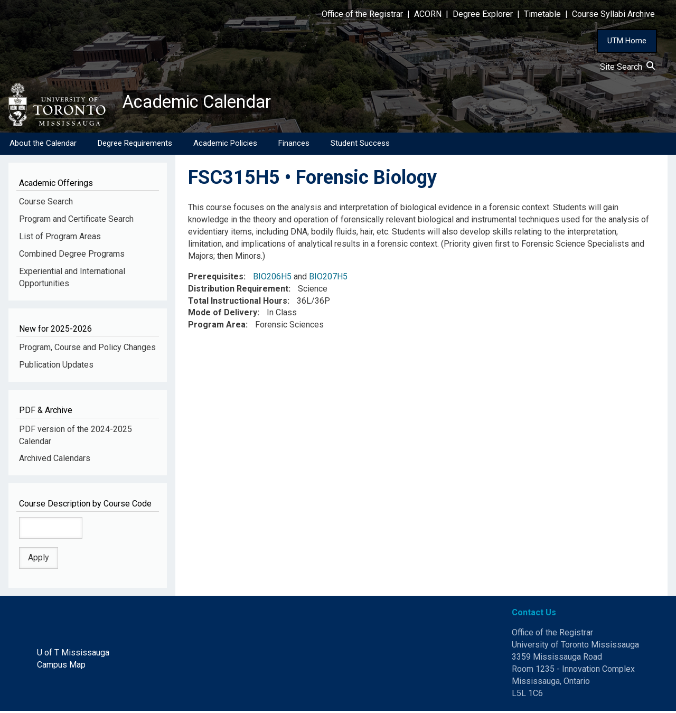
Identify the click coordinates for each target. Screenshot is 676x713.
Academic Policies (225, 145)
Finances (293, 145)
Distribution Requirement (238, 291)
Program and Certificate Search (76, 221)
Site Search (627, 67)
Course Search (46, 204)
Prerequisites (215, 279)
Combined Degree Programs (72, 256)
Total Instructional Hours (237, 302)
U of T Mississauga (73, 655)
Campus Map (61, 667)
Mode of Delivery (222, 314)
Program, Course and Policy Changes (87, 349)
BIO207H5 (328, 279)
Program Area (217, 327)
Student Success (360, 145)
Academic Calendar (205, 103)
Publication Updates (56, 367)
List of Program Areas (60, 238)
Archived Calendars (54, 460)
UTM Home (626, 40)
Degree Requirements (135, 145)
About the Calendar (43, 145)
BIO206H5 (272, 279)
